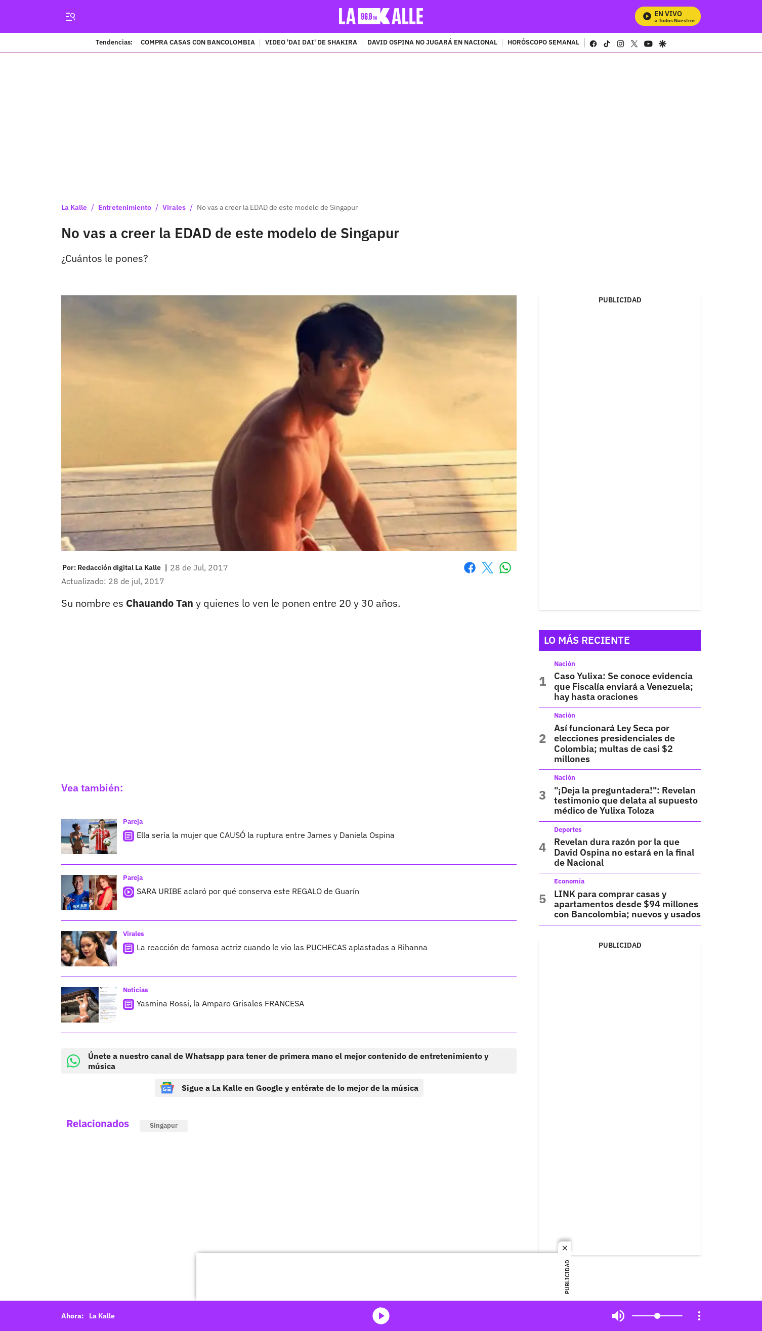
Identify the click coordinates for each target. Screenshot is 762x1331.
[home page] (381, 16)
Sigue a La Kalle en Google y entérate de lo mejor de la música (289, 1087)
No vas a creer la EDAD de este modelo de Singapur (277, 207)
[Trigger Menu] (70, 17)
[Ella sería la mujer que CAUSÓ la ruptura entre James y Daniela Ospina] (89, 836)
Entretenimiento (124, 207)
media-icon (381, 1315)
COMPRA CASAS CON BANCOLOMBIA (198, 43)
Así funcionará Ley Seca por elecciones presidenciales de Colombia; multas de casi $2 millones (614, 743)
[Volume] (657, 1315)
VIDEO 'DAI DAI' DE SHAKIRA (311, 43)
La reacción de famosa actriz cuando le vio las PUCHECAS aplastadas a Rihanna (282, 947)
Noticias (135, 990)
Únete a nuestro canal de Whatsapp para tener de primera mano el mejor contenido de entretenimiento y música (277, 1061)
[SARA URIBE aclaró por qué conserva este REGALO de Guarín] (89, 892)
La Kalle (74, 207)
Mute (618, 1316)
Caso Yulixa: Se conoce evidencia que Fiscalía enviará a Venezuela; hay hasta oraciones (623, 686)
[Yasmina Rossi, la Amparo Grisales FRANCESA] (89, 1005)
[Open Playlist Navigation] (699, 1316)
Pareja (133, 821)
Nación (564, 663)
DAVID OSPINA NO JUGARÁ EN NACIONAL (432, 43)
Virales (174, 207)
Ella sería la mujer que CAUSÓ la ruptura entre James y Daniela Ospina (266, 835)
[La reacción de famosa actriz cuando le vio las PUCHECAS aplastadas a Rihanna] (89, 948)
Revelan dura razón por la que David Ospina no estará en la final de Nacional (624, 852)
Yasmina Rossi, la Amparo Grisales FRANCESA (220, 1003)
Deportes (568, 829)
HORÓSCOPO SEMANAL (543, 43)
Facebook (469, 567)
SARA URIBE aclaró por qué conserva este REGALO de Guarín (248, 891)
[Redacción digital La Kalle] (119, 567)
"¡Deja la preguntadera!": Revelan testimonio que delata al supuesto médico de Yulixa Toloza (626, 800)
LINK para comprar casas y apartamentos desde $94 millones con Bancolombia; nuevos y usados (627, 904)
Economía (569, 881)
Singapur (164, 1125)
